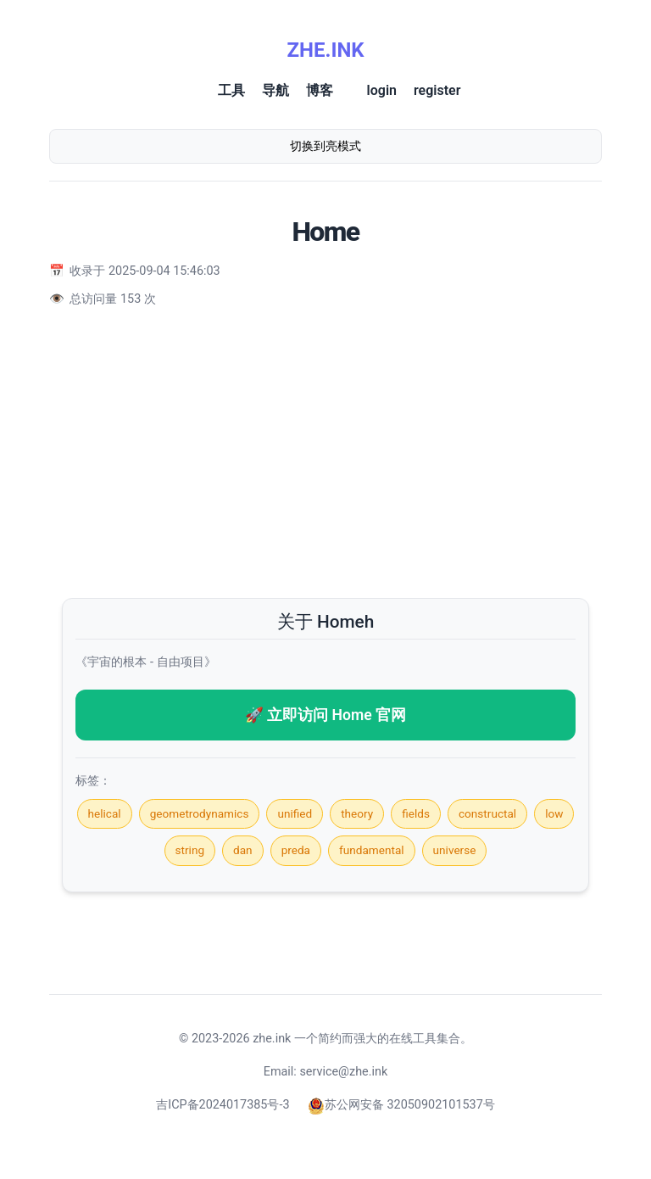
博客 (319, 90)
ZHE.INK (325, 50)
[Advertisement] (326, 454)
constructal (487, 813)
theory (357, 813)
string (190, 850)
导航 (275, 90)
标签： (93, 781)
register (437, 90)
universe (454, 850)
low (554, 813)
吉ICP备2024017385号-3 (222, 1105)
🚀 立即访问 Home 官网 (325, 715)
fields (416, 813)
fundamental (371, 850)
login (382, 90)
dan (243, 850)
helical (104, 813)
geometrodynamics (199, 813)
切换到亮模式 (325, 146)
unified (294, 813)
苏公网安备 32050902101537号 (401, 1105)
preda (295, 850)
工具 (231, 90)
